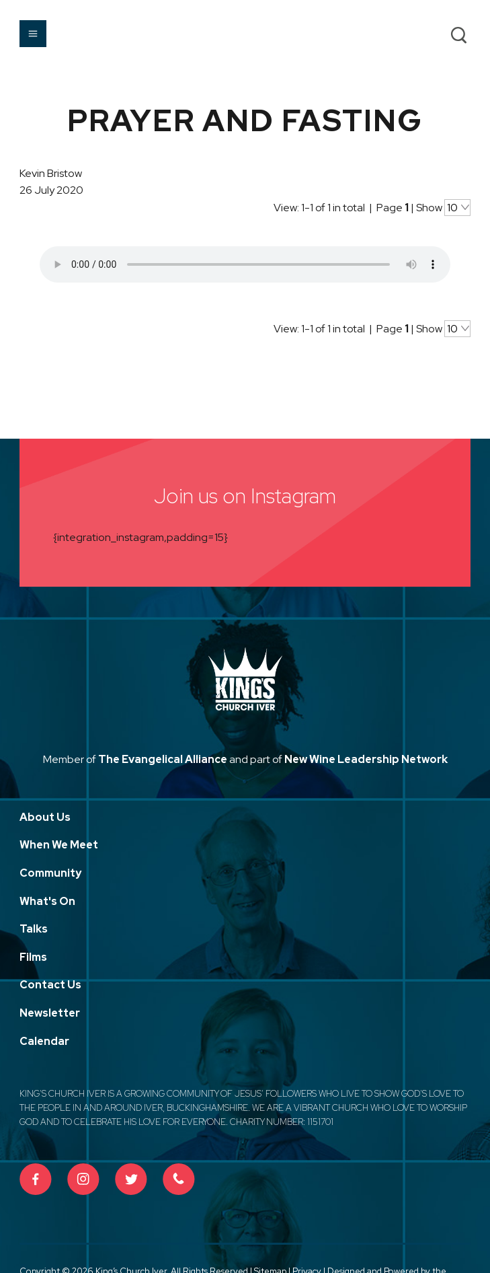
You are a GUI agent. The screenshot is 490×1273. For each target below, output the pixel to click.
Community (50, 873)
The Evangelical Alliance (162, 759)
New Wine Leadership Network (366, 759)
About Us (45, 817)
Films (33, 957)
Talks (33, 929)
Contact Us (50, 985)
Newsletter (49, 1013)
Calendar (44, 1041)
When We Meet (58, 845)
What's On (47, 901)
